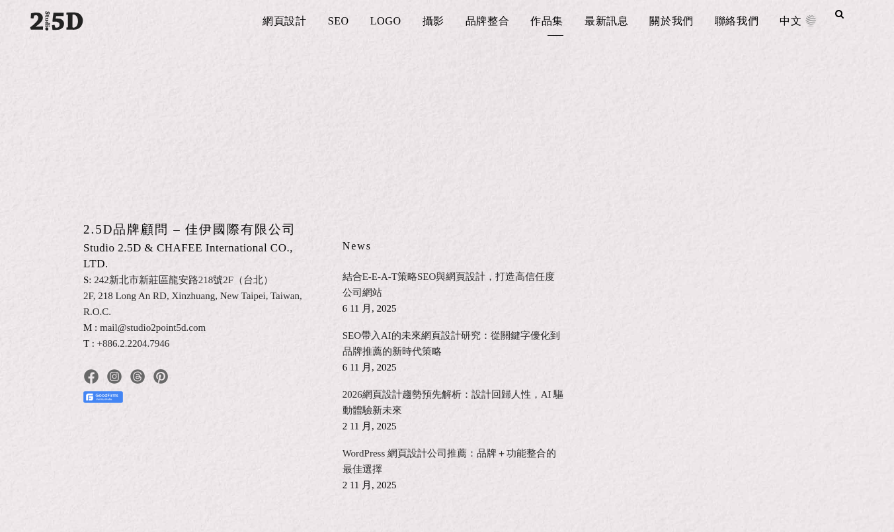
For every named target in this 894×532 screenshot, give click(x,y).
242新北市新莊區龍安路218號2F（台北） (183, 280)
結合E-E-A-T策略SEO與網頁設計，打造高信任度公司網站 (449, 284)
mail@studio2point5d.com (153, 327)
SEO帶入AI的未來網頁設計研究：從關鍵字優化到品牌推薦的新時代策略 (451, 343)
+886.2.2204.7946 (133, 343)
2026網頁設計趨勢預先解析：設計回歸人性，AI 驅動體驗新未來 (453, 402)
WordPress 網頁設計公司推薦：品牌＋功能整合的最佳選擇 (449, 461)
